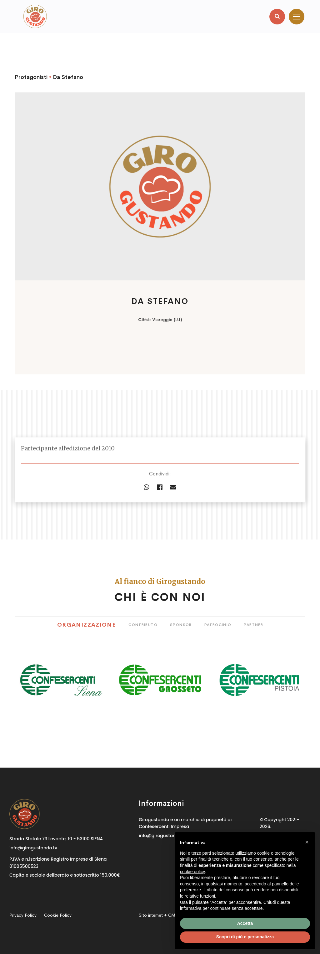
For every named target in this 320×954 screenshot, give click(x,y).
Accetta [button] (245, 923)
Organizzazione (86, 624)
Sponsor (181, 624)
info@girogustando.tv (33, 848)
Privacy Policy (23, 915)
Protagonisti (31, 77)
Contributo (143, 624)
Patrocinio (218, 624)
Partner (253, 624)
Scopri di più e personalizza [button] (245, 936)
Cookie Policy (58, 915)
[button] (307, 842)
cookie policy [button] (192, 871)
